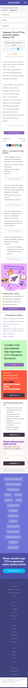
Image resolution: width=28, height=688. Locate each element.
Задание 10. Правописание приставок (13, 318)
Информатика (13, 516)
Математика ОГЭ (13, 532)
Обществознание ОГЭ (13, 537)
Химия (19, 500)
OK (13, 685)
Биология (8, 500)
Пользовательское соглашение (8, 682)
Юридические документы (14, 589)
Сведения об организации (14, 592)
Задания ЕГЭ (14, 655)
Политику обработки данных (14, 680)
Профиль (15, 609)
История (18, 495)
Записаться (13, 395)
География (13, 521)
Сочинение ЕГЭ (14, 674)
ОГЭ (14, 648)
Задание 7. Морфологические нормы (13, 321)
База (15, 612)
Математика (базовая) (13, 484)
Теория (14, 651)
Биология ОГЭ (13, 547)
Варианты (14, 661)
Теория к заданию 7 (8, 336)
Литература (13, 510)
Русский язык (14, 602)
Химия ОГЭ (13, 542)
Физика (8, 495)
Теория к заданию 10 (9, 333)
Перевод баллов (14, 671)
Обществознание (13, 489)
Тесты (14, 658)
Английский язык (13, 505)
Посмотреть (14, 49)
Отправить (13, 463)
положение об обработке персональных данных (14, 470)
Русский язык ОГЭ (13, 526)
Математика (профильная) (13, 479)
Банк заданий (14, 667)
